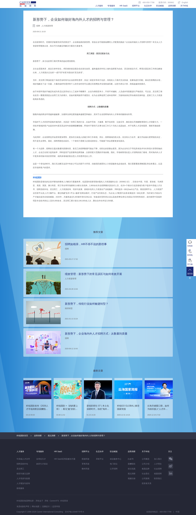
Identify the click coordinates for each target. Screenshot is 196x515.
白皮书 (131, 459)
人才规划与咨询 (23, 483)
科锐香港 (64, 501)
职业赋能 (160, 6)
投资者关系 (146, 483)
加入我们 (158, 459)
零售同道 (85, 464)
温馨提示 (46, 506)
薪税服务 (20, 488)
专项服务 (111, 6)
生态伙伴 (148, 6)
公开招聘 (113, 468)
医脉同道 (85, 459)
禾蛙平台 (100, 459)
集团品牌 (145, 468)
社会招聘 (158, 468)
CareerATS (54, 501)
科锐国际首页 (22, 435)
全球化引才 (41, 459)
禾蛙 (46, 501)
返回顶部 (191, 273)
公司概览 (145, 459)
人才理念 (158, 464)
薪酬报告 (131, 464)
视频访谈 (131, 478)
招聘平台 (136, 6)
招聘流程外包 (22, 464)
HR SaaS (123, 6)
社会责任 (145, 473)
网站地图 (35, 506)
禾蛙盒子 (39, 501)
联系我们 (158, 478)
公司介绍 (145, 464)
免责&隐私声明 (23, 506)
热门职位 (113, 464)
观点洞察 (51, 435)
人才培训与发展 (23, 478)
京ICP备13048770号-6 (74, 512)
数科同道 (85, 468)
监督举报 (56, 506)
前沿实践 (131, 468)
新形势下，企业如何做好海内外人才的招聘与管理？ (83, 435)
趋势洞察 (172, 6)
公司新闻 (145, 478)
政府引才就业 (42, 464)
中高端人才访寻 (23, 459)
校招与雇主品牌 (23, 473)
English (183, 2)
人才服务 (99, 6)
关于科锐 (184, 6)
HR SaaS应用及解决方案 (64, 459)
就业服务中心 (115, 459)
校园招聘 (158, 473)
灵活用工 (20, 468)
